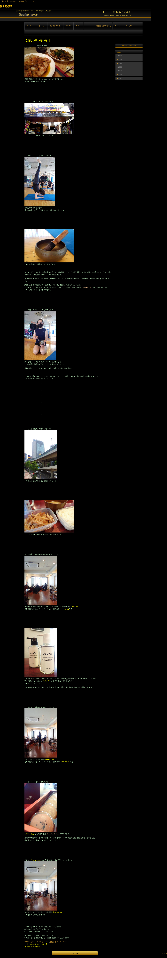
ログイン (164, 953)
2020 (120, 78)
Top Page (30, 26)
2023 (120, 67)
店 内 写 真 (55, 26)
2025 (120, 59)
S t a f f (68, 26)
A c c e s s (89, 26)
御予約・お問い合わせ (103, 26)
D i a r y (118, 26)
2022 (120, 71)
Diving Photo (129, 26)
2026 (120, 56)
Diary (48, 942)
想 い (41, 26)
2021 (120, 74)
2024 (120, 63)
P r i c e (78, 26)
